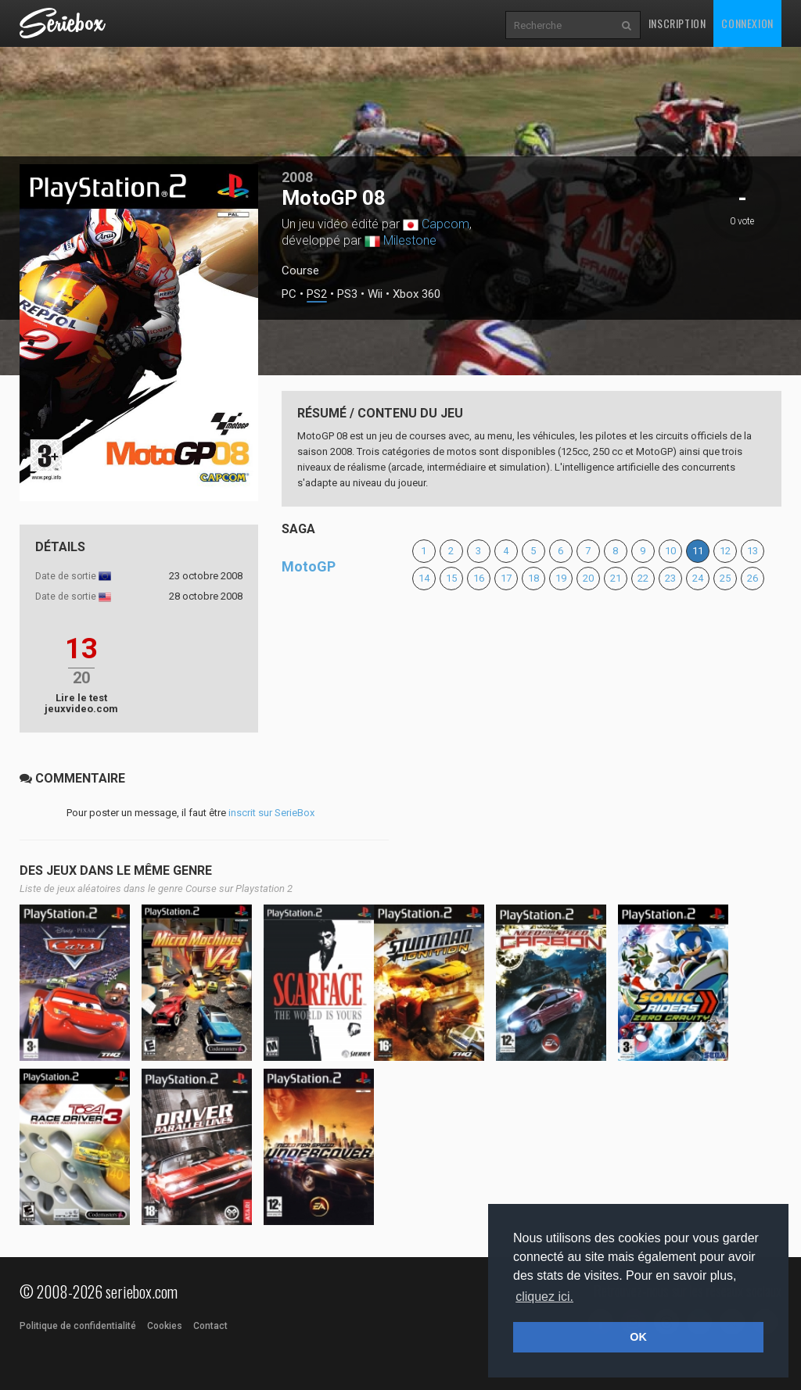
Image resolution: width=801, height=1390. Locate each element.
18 (533, 578)
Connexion (747, 23)
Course (300, 270)
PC (289, 294)
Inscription (677, 23)
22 (643, 578)
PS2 (317, 294)
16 (478, 578)
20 (588, 578)
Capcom (445, 224)
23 (670, 578)
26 (752, 578)
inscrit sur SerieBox (271, 813)
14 (423, 578)
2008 (297, 177)
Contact (210, 1325)
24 (697, 578)
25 (725, 578)
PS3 (347, 294)
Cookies (164, 1325)
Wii (375, 294)
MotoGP (309, 566)
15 (451, 578)
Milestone (409, 240)
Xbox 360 (416, 294)
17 (506, 578)
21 (615, 578)
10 (670, 551)
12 (725, 551)
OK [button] (638, 1337)
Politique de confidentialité (78, 1325)
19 (560, 578)
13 (752, 551)
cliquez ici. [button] (544, 1296)
